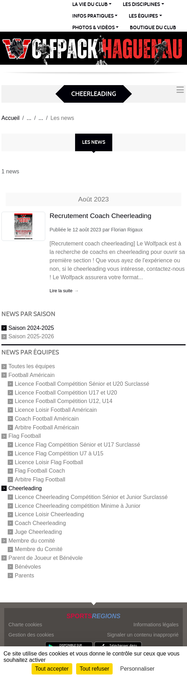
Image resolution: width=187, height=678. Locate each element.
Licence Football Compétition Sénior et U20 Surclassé (82, 384)
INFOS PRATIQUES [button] (93, 16)
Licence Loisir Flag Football (49, 462)
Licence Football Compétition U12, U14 (63, 401)
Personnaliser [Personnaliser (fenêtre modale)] (137, 669)
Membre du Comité (38, 549)
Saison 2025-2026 (31, 336)
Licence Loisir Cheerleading (49, 514)
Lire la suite (60, 290)
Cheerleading (25, 488)
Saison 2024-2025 (31, 328)
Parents (24, 575)
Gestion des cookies (31, 635)
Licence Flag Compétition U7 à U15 (59, 453)
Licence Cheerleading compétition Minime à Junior (77, 506)
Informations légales (156, 624)
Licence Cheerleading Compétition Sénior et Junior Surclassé (91, 497)
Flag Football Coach (40, 471)
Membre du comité (31, 540)
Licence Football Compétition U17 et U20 (66, 392)
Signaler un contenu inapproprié (143, 635)
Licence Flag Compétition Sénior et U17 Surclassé (77, 445)
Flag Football (24, 436)
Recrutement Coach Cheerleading (100, 215)
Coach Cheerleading (40, 523)
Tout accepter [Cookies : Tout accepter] (52, 669)
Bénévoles (28, 567)
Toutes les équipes (31, 366)
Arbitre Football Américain (47, 427)
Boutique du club (153, 28)
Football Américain (31, 375)
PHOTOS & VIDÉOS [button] (93, 28)
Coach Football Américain (47, 419)
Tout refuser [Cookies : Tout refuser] (94, 669)
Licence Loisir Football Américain (56, 410)
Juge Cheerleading (38, 532)
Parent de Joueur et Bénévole (45, 558)
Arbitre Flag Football (40, 479)
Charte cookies (25, 624)
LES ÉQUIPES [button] (143, 16)
